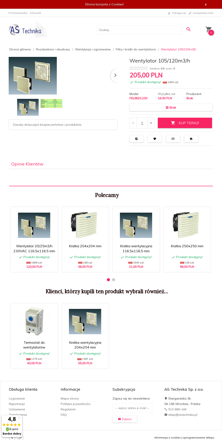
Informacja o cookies (167, 437)
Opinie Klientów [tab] (27, 164)
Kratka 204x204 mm (85, 246)
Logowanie (17, 398)
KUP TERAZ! (185, 123)
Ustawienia (17, 409)
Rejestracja (17, 404)
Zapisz (125, 419)
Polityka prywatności (75, 404)
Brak (189, 98)
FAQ (64, 415)
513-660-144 (175, 409)
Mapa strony (70, 398)
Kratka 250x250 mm (187, 246)
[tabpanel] (111, 177)
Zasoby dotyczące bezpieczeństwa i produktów (47, 125)
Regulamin (68, 409)
